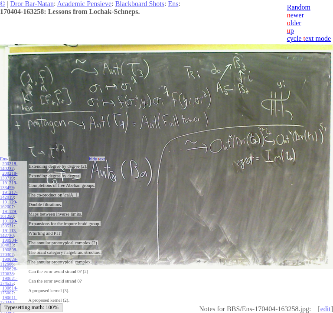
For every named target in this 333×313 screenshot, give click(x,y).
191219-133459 (8, 185)
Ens (173, 3)
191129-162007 (8, 204)
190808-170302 (8, 252)
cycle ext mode (309, 38)
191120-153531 (8, 223)
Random (298, 7)
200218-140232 (8, 166)
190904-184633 (8, 242)
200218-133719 (8, 175)
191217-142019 (8, 195)
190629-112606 (8, 261)
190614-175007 (8, 290)
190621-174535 (8, 281)
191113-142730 (8, 233)
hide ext (97, 158)
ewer (295, 15)
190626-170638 (8, 271)
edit (325, 309)
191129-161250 (8, 214)
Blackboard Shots (139, 3)
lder (294, 23)
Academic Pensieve (84, 3)
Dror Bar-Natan (32, 3)
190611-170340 (8, 300)
